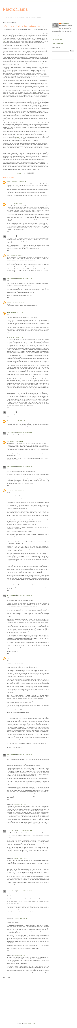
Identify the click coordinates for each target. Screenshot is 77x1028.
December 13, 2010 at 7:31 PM (19, 255)
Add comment (6, 977)
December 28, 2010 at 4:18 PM (20, 918)
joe (7, 203)
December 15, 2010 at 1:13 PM (24, 412)
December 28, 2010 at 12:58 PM (24, 890)
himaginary (9, 420)
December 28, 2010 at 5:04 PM (20, 955)
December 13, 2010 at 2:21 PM (19, 181)
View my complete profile (58, 35)
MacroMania (15, 9)
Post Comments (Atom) (29, 1023)
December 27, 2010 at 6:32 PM (20, 804)
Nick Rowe (9, 255)
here (4, 41)
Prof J (8, 312)
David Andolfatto (11, 236)
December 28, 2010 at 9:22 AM (20, 858)
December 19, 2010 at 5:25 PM (24, 754)
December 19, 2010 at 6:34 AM (17, 490)
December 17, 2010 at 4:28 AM (20, 420)
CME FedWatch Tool (57, 39)
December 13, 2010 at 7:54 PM (24, 278)
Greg (8, 441)
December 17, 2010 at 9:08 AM (24, 432)
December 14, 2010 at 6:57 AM (17, 312)
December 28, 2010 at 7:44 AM (24, 830)
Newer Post (6, 1019)
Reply (8, 199)
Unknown (9, 181)
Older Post (45, 1019)
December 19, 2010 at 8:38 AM (24, 595)
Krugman (43, 63)
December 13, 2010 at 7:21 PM (24, 236)
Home (26, 1019)
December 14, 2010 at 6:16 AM (19, 302)
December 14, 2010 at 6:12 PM (16, 337)
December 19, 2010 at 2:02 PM (17, 658)
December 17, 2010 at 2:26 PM (24, 466)
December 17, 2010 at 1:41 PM (17, 441)
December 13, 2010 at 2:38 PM (16, 203)
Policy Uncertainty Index (57, 43)
